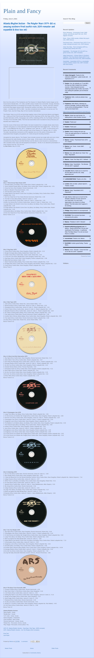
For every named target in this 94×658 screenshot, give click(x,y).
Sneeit (89, 256)
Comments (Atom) (35, 653)
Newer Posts (8, 648)
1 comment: (24, 641)
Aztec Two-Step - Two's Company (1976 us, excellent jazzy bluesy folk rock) (75, 47)
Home (32, 648)
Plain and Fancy (22, 11)
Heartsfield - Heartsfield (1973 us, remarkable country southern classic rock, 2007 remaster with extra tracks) (76, 63)
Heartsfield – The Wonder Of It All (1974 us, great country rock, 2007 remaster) (75, 51)
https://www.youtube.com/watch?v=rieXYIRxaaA (76, 112)
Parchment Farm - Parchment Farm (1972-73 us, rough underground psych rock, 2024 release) (77, 43)
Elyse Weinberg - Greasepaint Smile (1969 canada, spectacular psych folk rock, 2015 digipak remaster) (75, 34)
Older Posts (55, 648)
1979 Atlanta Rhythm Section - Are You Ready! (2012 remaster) (21, 630)
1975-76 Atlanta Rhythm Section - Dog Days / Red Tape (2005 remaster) (24, 628)
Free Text (6, 633)
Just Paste (6, 635)
